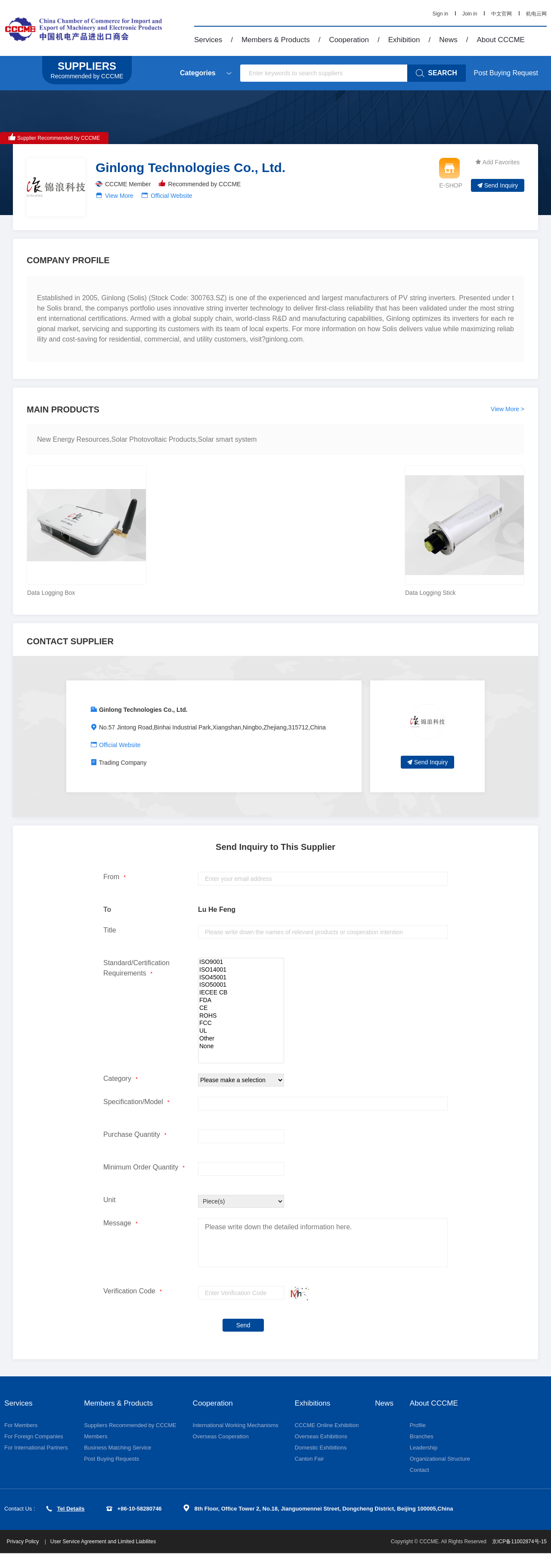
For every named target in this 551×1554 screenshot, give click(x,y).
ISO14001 (241, 970)
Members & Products (275, 40)
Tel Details (65, 1509)
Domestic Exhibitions (321, 1448)
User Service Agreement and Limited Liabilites (105, 1542)
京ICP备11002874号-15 (519, 1542)
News (448, 40)
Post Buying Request (506, 73)
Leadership (424, 1448)
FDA (241, 1000)
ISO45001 (241, 978)
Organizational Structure (441, 1459)
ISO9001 (241, 962)
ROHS (241, 1016)
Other (241, 1039)
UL (241, 1031)
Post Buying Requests (111, 1459)
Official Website (171, 195)
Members (95, 1437)
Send (243, 1325)
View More (119, 195)
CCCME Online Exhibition (327, 1425)
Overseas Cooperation (221, 1437)
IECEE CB (241, 993)
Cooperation (349, 40)
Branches (422, 1437)
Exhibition (404, 40)
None (241, 1046)
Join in (469, 14)
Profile (419, 1425)
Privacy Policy (25, 1542)
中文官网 (501, 14)
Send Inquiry (497, 185)
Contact (420, 1470)
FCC (241, 1023)
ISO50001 (241, 985)
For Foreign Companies (33, 1437)
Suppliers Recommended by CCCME (130, 1425)
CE (241, 1008)
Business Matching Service (117, 1448)
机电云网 (536, 14)
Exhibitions (313, 1403)
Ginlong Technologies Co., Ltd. (143, 709)
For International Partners (36, 1448)
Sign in (441, 14)
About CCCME (500, 40)
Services (208, 40)
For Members (20, 1425)
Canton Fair (309, 1459)
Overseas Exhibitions (321, 1437)
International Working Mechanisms (236, 1425)
